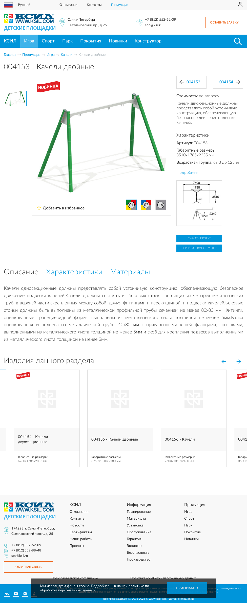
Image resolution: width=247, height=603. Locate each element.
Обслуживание (139, 532)
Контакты (94, 5)
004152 (189, 82)
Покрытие (192, 532)
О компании (68, 5)
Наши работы (81, 539)
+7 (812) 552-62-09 (160, 19)
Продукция (119, 5)
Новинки (118, 41)
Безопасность (138, 552)
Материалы (136, 518)
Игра (29, 41)
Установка (135, 525)
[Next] (239, 362)
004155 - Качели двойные (114, 439)
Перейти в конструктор (199, 248)
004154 (229, 82)
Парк (67, 41)
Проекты (77, 546)
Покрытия (90, 41)
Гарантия (134, 539)
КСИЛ (10, 41)
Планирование (139, 512)
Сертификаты (81, 532)
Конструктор (148, 41)
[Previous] (224, 362)
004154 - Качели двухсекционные (33, 439)
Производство (138, 559)
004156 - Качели (180, 439)
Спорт (48, 41)
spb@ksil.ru (153, 25)
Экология (134, 546)
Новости (77, 525)
